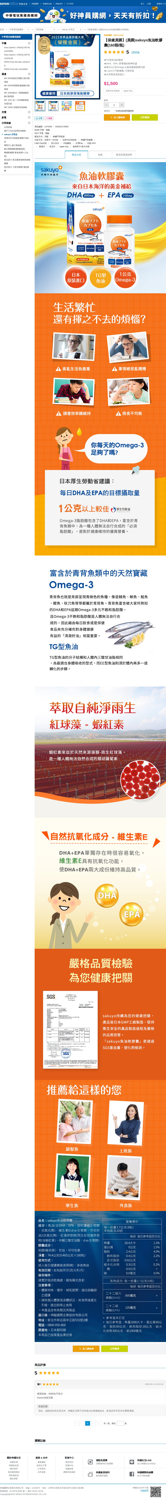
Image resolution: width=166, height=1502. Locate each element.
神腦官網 (14, 1462)
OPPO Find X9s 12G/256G (16, 69)
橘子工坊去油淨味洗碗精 (15, 131)
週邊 (4, 74)
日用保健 (39, 29)
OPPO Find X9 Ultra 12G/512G (17, 64)
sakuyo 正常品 (68, 29)
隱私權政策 (14, 1475)
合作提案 (42, 1472)
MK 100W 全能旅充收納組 (15, 107)
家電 (4, 117)
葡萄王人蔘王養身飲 (13, 145)
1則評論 (135, 52)
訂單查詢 (42, 1469)
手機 (4, 43)
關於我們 (14, 1469)
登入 (142, 4)
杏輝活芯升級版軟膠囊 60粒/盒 (16, 140)
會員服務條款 (14, 1472)
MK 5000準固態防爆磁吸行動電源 (17, 87)
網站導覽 (14, 1479)
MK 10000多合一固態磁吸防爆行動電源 (16, 95)
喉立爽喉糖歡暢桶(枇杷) (14, 149)
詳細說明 (144, 1490)
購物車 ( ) (161, 4)
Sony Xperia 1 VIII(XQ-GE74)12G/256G (17, 49)
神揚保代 (59, 4)
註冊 (149, 4)
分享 (39, 118)
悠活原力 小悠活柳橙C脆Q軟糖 (16, 169)
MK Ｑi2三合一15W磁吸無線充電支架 (16, 102)
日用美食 (8, 127)
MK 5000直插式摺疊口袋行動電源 (17, 80)
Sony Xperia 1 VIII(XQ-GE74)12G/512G (17, 56)
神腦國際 (35, 4)
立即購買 (144, 117)
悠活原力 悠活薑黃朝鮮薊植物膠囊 (17, 162)
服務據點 (42, 1462)
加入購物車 (117, 117)
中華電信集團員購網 (18, 29)
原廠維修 (69, 1469)
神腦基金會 (47, 4)
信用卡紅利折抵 (113, 91)
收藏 (49, 118)
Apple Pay (127, 91)
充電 (4, 112)
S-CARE (70, 4)
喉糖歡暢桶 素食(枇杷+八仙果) (16, 154)
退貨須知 (69, 1462)
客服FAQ (69, 1465)
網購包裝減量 (69, 1472)
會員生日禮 (41, 1465)
